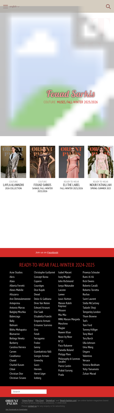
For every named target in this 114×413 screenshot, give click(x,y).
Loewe (61, 294)
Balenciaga (15, 316)
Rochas (86, 294)
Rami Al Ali (88, 277)
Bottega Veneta (17, 338)
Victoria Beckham (91, 365)
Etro (36, 329)
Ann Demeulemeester (20, 299)
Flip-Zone (40, 400)
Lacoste (62, 290)
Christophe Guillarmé (44, 272)
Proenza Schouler (91, 272)
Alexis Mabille (16, 290)
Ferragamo (39, 338)
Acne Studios (16, 272)
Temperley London (92, 312)
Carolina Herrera (18, 347)
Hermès (38, 369)
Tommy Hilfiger (90, 329)
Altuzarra (14, 294)
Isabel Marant (65, 272)
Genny (37, 347)
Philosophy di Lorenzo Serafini (69, 360)
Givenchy (38, 360)
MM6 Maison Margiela (69, 319)
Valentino (87, 356)
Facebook (52, 252)
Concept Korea (41, 277)
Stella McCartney (91, 303)
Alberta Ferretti (17, 285)
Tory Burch (88, 338)
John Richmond (65, 281)
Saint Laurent (89, 299)
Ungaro (86, 351)
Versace (86, 360)
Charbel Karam (17, 365)
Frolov (37, 343)
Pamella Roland (66, 350)
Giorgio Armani (41, 356)
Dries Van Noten (42, 303)
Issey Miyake (64, 277)
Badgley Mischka (18, 312)
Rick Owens (88, 281)
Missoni (62, 310)
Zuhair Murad (89, 373)
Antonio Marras (17, 307)
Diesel (37, 294)
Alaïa (12, 281)
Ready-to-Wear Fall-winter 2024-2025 (57, 265)
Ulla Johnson (89, 343)
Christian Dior (16, 373)
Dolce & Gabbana (42, 299)
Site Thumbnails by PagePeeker (16, 409)
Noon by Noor (65, 337)
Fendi (36, 334)
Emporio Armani (42, 321)
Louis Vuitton (64, 299)
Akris (12, 277)
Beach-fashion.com (68, 400)
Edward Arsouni (42, 307)
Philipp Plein (64, 354)
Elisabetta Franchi (43, 316)
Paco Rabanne (65, 345)
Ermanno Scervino (43, 325)
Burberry (14, 343)
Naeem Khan (64, 332)
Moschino (63, 323)
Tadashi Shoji (89, 307)
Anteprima (15, 303)
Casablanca (15, 356)
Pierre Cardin (64, 366)
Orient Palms (27, 400)
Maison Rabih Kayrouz (65, 304)
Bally (12, 321)
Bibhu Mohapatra (18, 329)
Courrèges (39, 285)
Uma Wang (88, 347)
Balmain (14, 325)
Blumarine (15, 334)
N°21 (60, 341)
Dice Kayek (39, 290)
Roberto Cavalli (90, 285)
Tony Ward (88, 334)
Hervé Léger (40, 373)
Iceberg (37, 378)
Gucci (36, 365)
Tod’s (85, 321)
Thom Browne (90, 316)
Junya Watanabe (66, 285)
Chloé (12, 369)
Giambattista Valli (42, 351)
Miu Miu (62, 315)
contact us (32, 406)
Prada (61, 374)
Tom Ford (87, 325)
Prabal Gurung (65, 370)
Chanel (13, 360)
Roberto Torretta (91, 290)
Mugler (61, 328)
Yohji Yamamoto (91, 369)
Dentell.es (50, 400)
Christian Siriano (18, 378)
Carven (13, 351)
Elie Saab (38, 312)
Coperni (38, 281)
